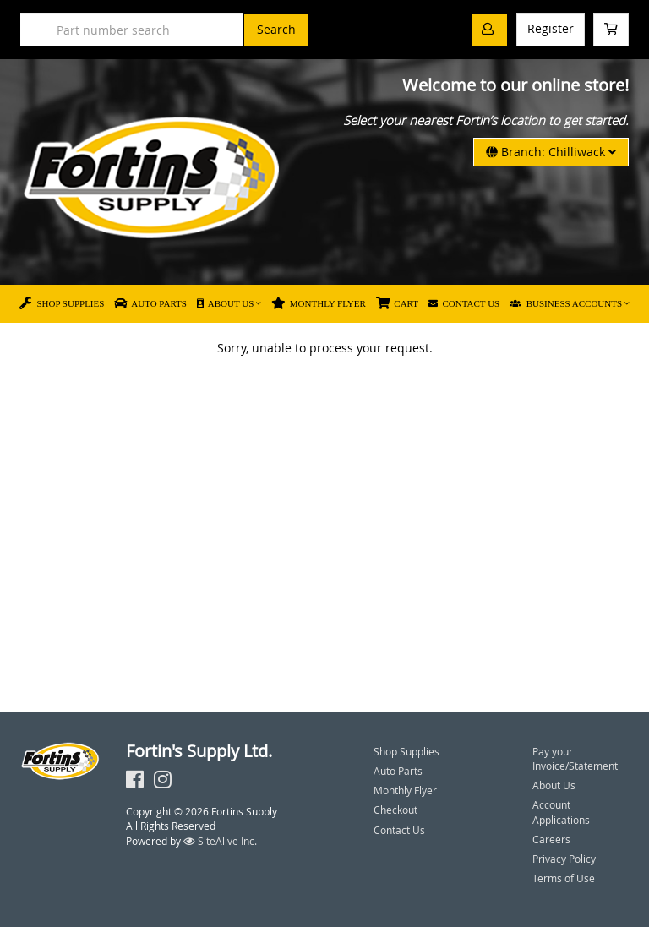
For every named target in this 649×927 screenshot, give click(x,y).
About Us (225, 303)
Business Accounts (566, 303)
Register (550, 28)
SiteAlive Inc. (220, 841)
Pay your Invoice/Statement (575, 758)
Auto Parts (150, 303)
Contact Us (463, 303)
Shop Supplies (61, 303)
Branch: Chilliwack (551, 152)
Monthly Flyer (318, 303)
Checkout (395, 809)
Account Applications (561, 812)
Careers (551, 839)
